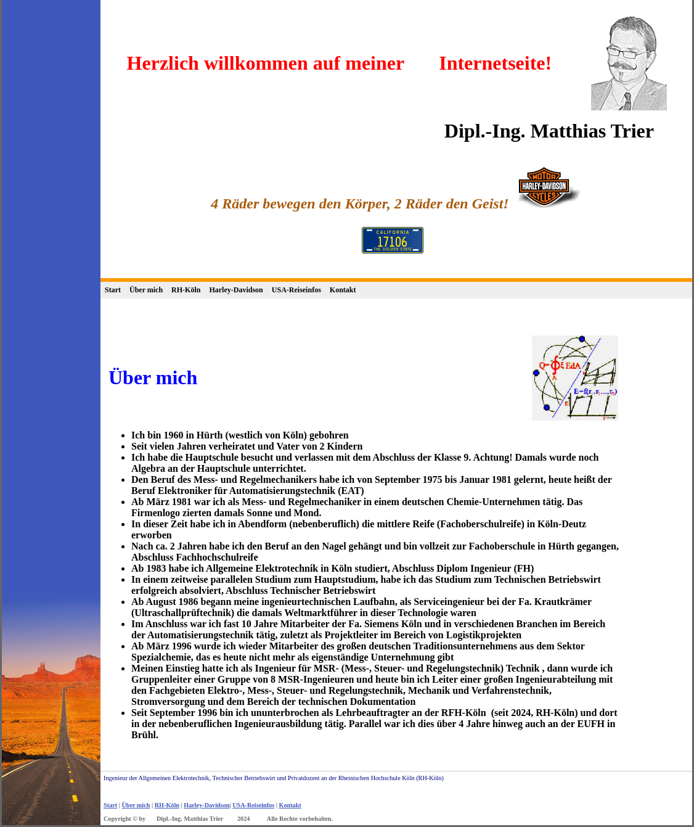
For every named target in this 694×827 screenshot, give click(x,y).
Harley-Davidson (236, 290)
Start (113, 290)
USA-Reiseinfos (296, 290)
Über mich (146, 290)
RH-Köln (185, 290)
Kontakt (343, 290)
